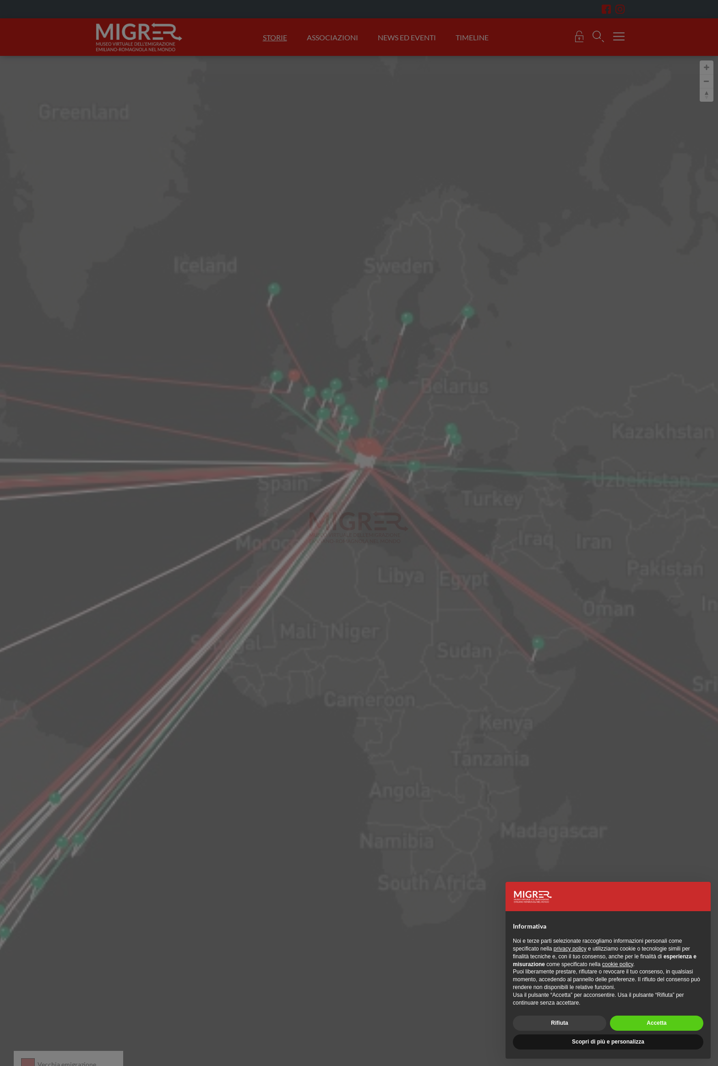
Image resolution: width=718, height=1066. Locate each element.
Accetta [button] (656, 1023)
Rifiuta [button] (559, 1023)
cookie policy (617, 964)
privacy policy (570, 949)
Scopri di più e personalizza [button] (608, 1042)
